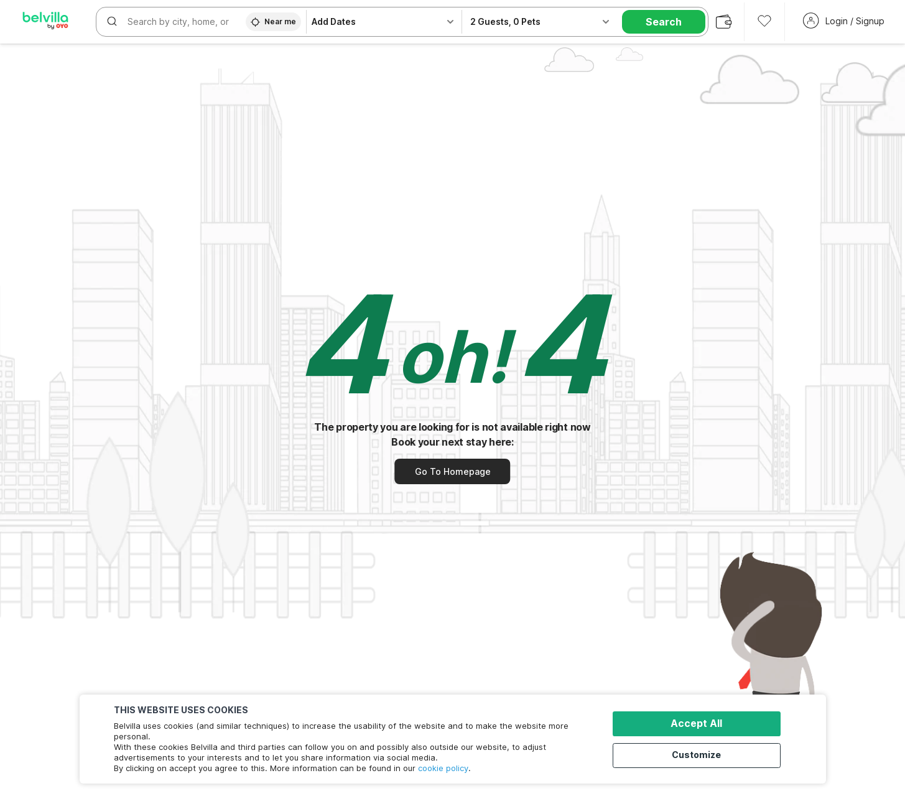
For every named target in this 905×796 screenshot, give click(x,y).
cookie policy (443, 768)
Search (664, 22)
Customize (701, 754)
